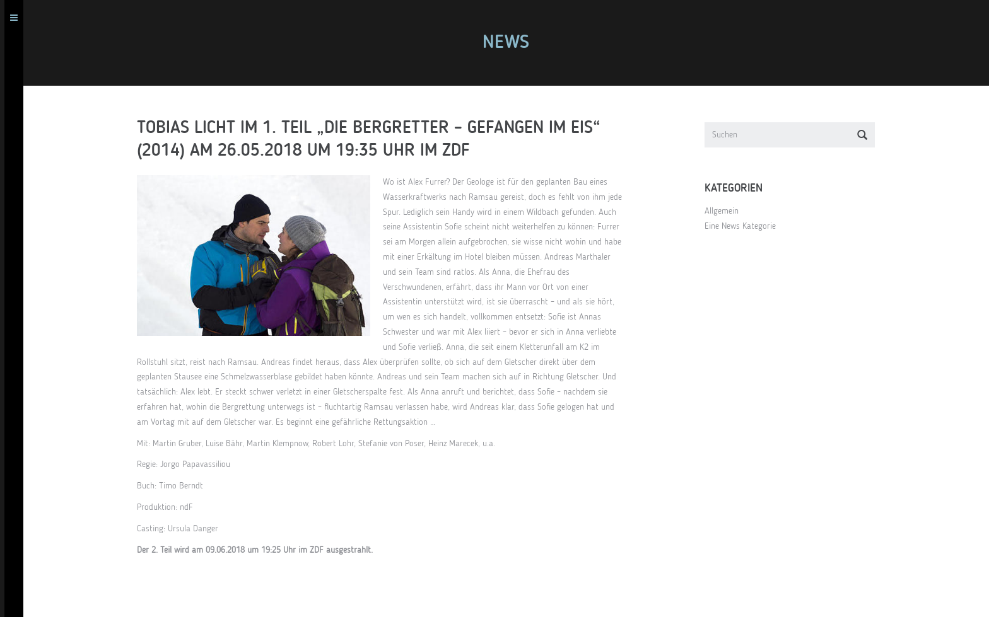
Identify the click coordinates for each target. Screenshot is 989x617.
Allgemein (726, 211)
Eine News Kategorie (744, 226)
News (510, 42)
